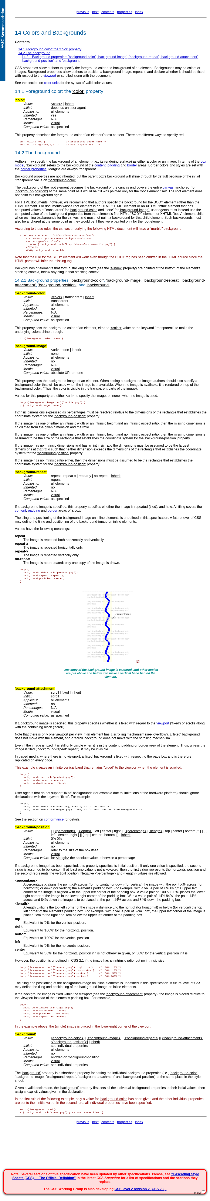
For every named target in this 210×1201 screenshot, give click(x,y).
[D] (138, 668)
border (132, 166)
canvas (168, 188)
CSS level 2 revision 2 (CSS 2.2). (141, 1189)
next (95, 12)
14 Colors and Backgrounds (50, 32)
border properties (34, 170)
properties (124, 12)
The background (42, 153)
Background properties (47, 283)
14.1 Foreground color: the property (49, 49)
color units (52, 83)
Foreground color (44, 91)
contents (107, 12)
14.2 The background (34, 53)
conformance (54, 830)
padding (114, 166)
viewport (49, 75)
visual (55, 123)
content (99, 166)
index (139, 12)
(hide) (197, 1192)
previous (83, 12)
